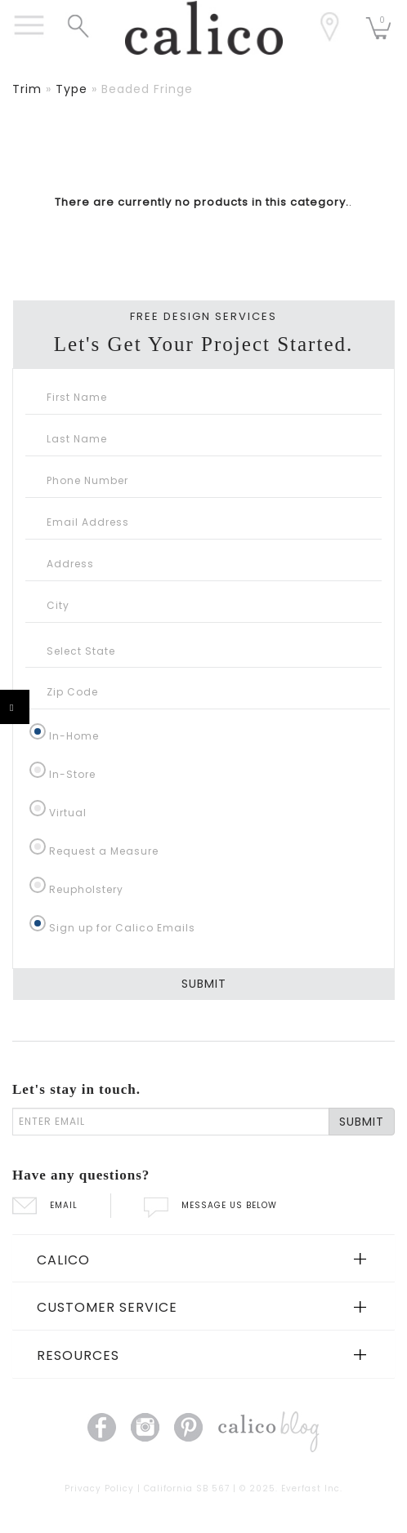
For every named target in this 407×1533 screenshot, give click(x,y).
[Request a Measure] (37, 846)
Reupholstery (86, 889)
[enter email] (170, 1121)
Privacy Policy (99, 1488)
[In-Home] (37, 731)
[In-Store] (37, 770)
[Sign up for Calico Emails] (37, 923)
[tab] (203, 1258)
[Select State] (203, 651)
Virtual (68, 813)
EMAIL (45, 1205)
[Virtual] (37, 808)
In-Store (72, 774)
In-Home (74, 736)
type (71, 89)
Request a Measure (104, 851)
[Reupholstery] (37, 885)
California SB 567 (187, 1488)
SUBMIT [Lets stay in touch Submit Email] (361, 1121)
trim (27, 89)
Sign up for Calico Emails (122, 928)
